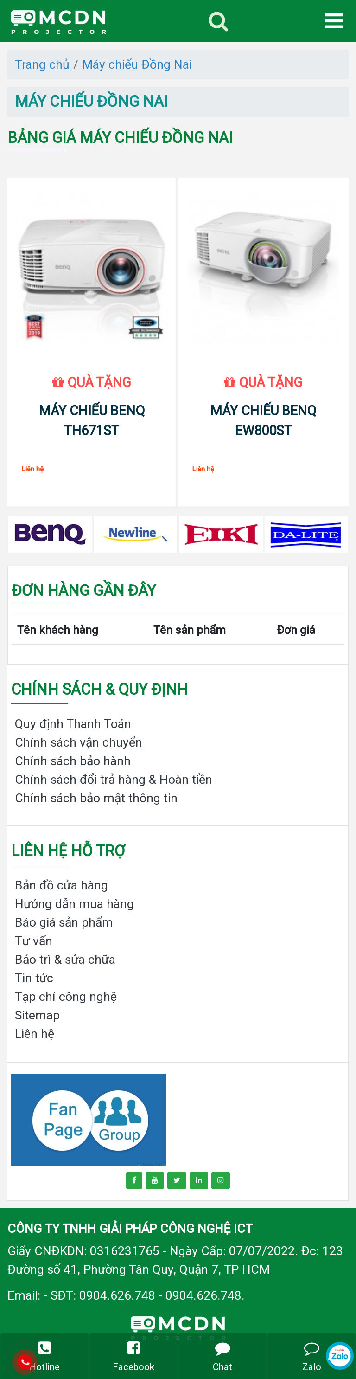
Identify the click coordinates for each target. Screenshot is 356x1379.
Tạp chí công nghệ (66, 996)
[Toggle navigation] (218, 20)
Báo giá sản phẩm (64, 922)
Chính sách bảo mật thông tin (96, 798)
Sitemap (37, 1015)
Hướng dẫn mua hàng (74, 903)
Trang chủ (42, 64)
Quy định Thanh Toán (73, 723)
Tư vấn (33, 941)
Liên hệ (34, 1033)
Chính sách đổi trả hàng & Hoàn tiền (113, 779)
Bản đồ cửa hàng (61, 885)
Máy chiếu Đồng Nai (137, 64)
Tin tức (34, 978)
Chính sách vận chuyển (78, 742)
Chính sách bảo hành (73, 761)
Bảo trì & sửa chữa (65, 959)
